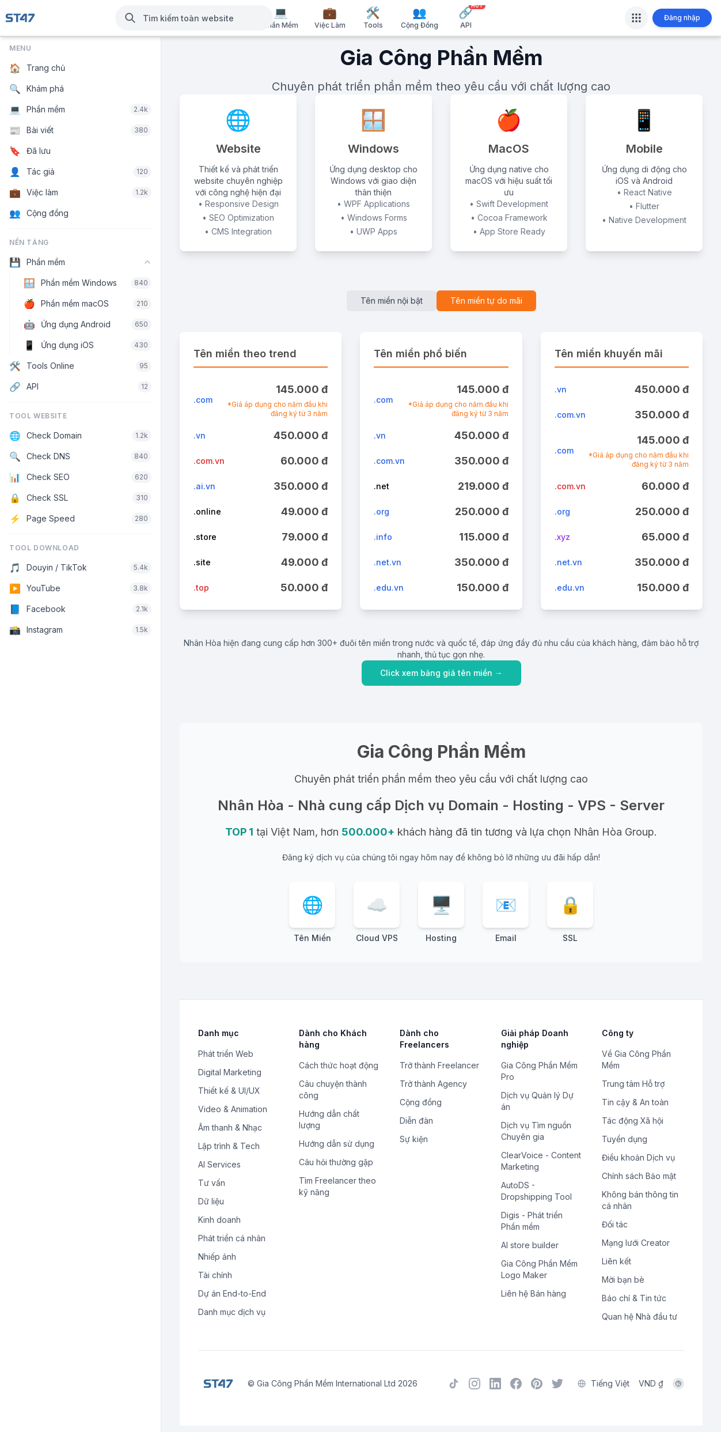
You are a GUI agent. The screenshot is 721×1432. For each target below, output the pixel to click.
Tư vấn (211, 1183)
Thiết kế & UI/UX (229, 1090)
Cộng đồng (421, 1102)
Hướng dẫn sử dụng (336, 1143)
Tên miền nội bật (391, 300)
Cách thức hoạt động (338, 1065)
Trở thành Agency (433, 1084)
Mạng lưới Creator (636, 1243)
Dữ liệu (211, 1201)
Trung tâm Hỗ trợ (633, 1084)
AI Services (219, 1164)
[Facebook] (516, 1382)
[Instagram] (474, 1382)
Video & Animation (232, 1109)
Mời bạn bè (623, 1279)
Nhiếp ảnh (217, 1256)
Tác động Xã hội (632, 1120)
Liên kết (616, 1261)
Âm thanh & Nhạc (230, 1127)
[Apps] (636, 17)
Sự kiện (414, 1139)
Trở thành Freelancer (439, 1065)
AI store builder (530, 1245)
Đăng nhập (682, 17)
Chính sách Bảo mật (639, 1176)
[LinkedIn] (495, 1382)
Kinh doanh (219, 1220)
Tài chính (215, 1275)
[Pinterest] (536, 1382)
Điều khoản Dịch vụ (638, 1157)
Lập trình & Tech (229, 1146)
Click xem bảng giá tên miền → (441, 673)
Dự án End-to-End (232, 1293)
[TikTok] (454, 1382)
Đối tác (615, 1224)
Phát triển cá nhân (231, 1238)
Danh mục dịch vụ (231, 1312)
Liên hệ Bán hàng (533, 1293)
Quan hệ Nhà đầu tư (639, 1316)
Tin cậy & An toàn (635, 1102)
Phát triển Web (225, 1054)
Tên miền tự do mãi (486, 300)
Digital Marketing (229, 1072)
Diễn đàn (416, 1120)
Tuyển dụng (624, 1139)
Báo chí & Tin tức (634, 1298)
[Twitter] (557, 1382)
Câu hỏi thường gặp (336, 1162)
